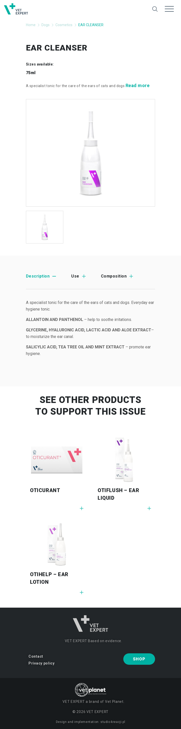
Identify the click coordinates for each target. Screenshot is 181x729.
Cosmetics (63, 25)
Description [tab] (38, 276)
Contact (35, 656)
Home (31, 25)
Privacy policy (41, 663)
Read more (138, 85)
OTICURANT (45, 490)
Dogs (45, 25)
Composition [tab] (114, 276)
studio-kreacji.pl (112, 722)
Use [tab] (75, 276)
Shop (139, 659)
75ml (31, 72)
